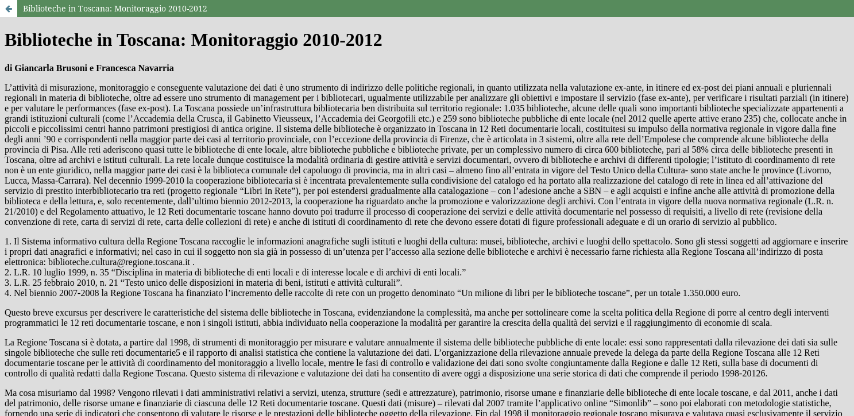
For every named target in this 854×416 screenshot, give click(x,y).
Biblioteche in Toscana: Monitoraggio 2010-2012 (115, 8)
